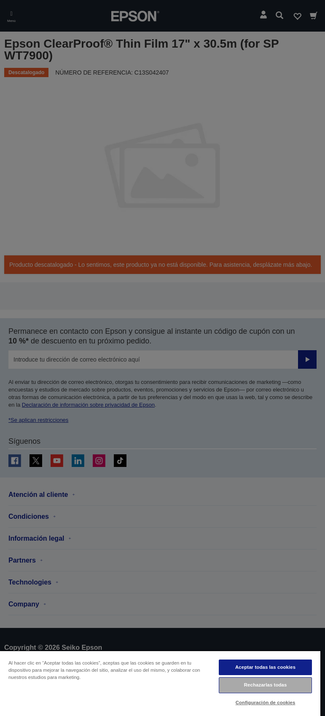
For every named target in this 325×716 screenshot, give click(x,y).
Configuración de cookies (265, 702)
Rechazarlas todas (265, 684)
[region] (160, 683)
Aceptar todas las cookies (265, 667)
